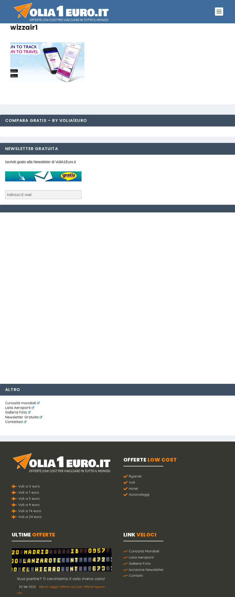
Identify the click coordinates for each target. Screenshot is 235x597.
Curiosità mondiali (22, 403)
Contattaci (15, 421)
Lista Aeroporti (19, 407)
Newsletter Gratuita (23, 417)
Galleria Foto (18, 412)
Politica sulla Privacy (131, 588)
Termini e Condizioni (170, 588)
